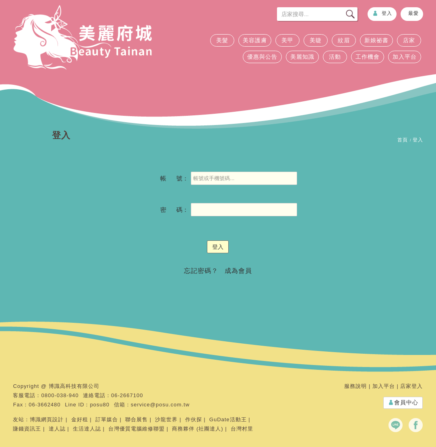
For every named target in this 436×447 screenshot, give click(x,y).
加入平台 (405, 56)
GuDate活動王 (228, 419)
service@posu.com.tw (160, 405)
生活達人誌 (87, 429)
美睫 (316, 40)
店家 (409, 40)
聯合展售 (136, 419)
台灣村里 (242, 429)
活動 (335, 56)
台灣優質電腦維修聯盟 (136, 429)
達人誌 (57, 429)
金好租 (79, 419)
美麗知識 (302, 56)
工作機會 (367, 56)
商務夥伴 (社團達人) (197, 429)
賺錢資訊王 (27, 429)
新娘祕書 (376, 40)
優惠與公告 (262, 56)
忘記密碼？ (201, 270)
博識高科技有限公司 (74, 386)
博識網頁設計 (47, 419)
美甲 (287, 40)
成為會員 (238, 270)
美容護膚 (255, 40)
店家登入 (411, 386)
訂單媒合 (106, 419)
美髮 (222, 40)
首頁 (402, 140)
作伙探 (193, 419)
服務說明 (355, 386)
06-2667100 (127, 395)
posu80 (100, 405)
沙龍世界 (166, 419)
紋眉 (344, 40)
